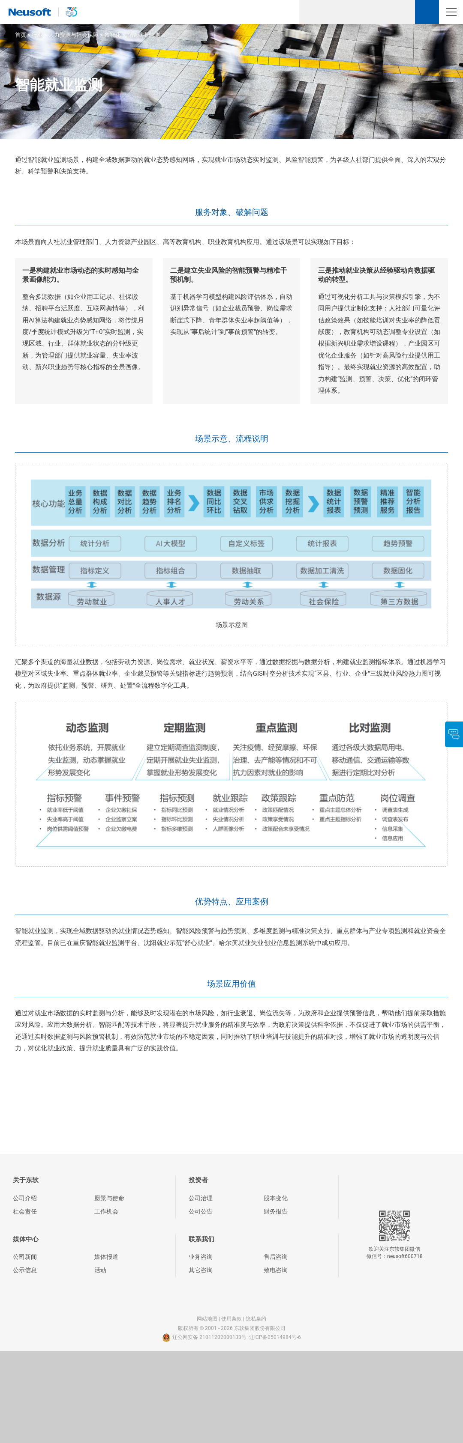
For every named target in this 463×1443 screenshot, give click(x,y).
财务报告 (276, 1211)
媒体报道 (106, 1256)
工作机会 (106, 1211)
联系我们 (201, 1239)
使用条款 (231, 1319)
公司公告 (201, 1211)
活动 (100, 1270)
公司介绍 (25, 1198)
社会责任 (25, 1211)
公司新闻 (25, 1256)
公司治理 (201, 1198)
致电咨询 (276, 1270)
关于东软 (26, 1180)
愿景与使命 (109, 1198)
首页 (20, 35)
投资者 (198, 1180)
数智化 (112, 35)
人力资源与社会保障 (73, 35)
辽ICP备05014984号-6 (275, 1337)
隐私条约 (256, 1319)
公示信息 (25, 1270)
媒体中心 (26, 1239)
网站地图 (207, 1319)
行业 (37, 35)
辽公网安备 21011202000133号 (204, 1337)
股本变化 (276, 1198)
